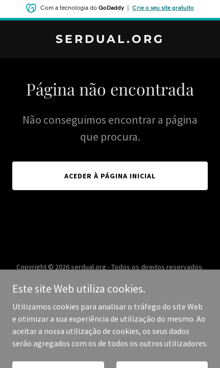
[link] (110, 40)
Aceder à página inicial (110, 175)
